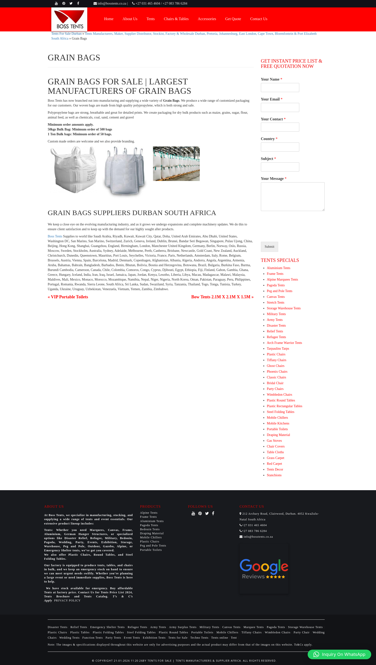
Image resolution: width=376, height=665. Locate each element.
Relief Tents (275, 331)
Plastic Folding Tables (109, 632)
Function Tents (93, 637)
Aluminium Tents (278, 268)
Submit (269, 246)
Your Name (271, 79)
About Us (130, 19)
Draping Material (278, 435)
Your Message (274, 179)
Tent (234, 637)
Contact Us (258, 19)
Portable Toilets (277, 429)
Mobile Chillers (277, 417)
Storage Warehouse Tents (284, 308)
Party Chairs (275, 389)
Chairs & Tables (176, 19)
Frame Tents (275, 274)
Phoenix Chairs (277, 371)
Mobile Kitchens (278, 423)
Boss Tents (55, 236)
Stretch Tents (275, 302)
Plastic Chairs (276, 354)
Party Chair (302, 632)
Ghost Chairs (276, 366)
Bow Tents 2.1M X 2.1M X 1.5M (221, 296)
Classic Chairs (276, 377)
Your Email (271, 99)
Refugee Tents (276, 337)
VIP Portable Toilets (69, 296)
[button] (339, 654)
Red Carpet (274, 463)
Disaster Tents (276, 325)
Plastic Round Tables (281, 400)
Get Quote (233, 19)
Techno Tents (199, 637)
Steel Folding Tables (280, 412)
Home (108, 19)
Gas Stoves (274, 440)
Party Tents (114, 637)
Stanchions (274, 475)
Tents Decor (275, 469)
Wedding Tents (70, 637)
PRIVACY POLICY (67, 600)
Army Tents (275, 320)
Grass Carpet (275, 458)
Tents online (219, 637)
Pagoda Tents (276, 285)
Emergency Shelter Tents (108, 627)
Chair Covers (276, 446)
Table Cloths (275, 452)
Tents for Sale (178, 637)
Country (269, 139)
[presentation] (297, 234)
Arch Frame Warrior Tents (284, 343)
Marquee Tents (254, 627)
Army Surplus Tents (183, 627)
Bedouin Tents (150, 529)
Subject (268, 159)
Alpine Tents (149, 512)
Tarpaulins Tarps (278, 348)
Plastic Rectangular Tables (284, 406)
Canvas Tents (276, 297)
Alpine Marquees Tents (282, 279)
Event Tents (132, 637)
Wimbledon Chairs (279, 394)
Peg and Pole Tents (279, 291)
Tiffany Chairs (276, 360)
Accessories (207, 19)
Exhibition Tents (155, 637)
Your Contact (273, 119)
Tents (151, 19)
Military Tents (276, 314)
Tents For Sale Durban (66, 33)
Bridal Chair (275, 383)
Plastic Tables (80, 632)
